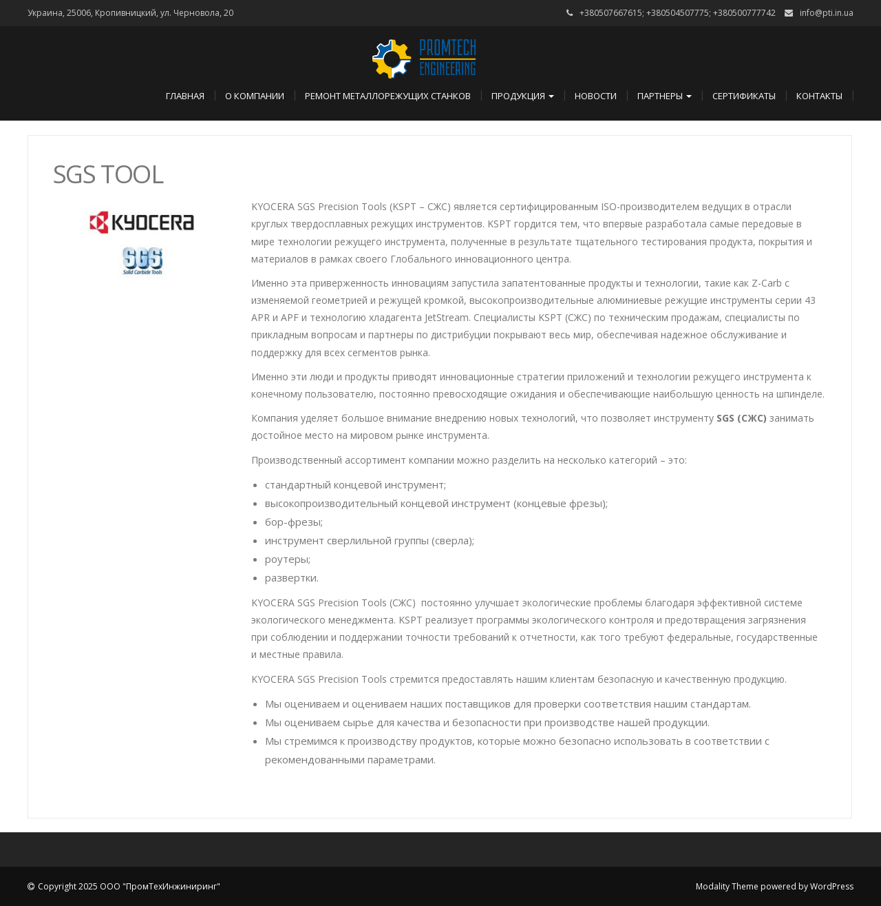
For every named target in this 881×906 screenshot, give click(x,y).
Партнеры (664, 96)
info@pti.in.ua (826, 13)
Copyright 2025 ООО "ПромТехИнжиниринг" (129, 886)
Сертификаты (744, 96)
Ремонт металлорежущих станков (388, 96)
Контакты (819, 96)
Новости (596, 96)
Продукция (522, 96)
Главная (185, 96)
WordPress (831, 886)
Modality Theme (727, 886)
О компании (254, 96)
